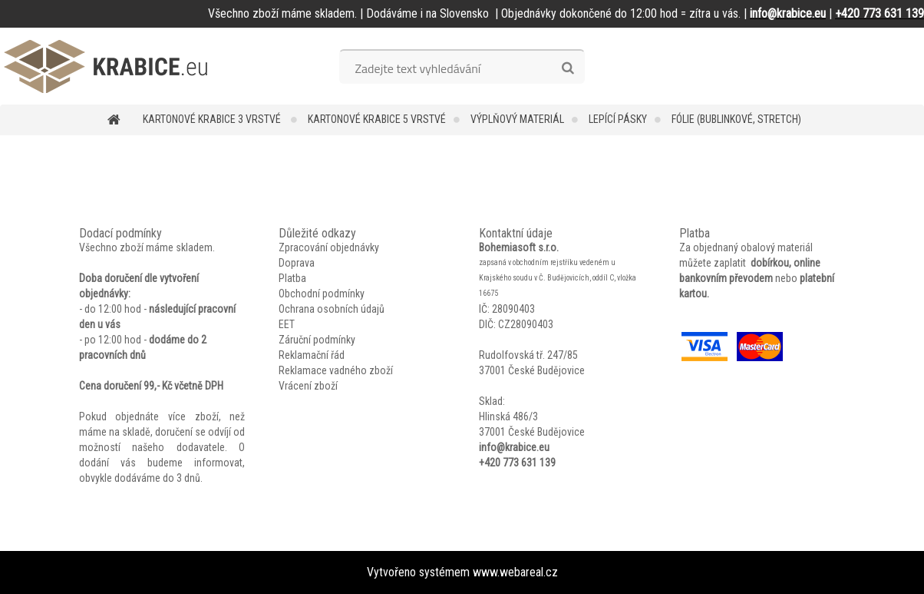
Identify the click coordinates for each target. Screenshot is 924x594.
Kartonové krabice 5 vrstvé (377, 119)
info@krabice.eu (514, 447)
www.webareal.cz (515, 572)
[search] (567, 68)
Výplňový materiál (517, 119)
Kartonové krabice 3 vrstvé (213, 119)
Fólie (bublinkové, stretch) (736, 119)
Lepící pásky (618, 119)
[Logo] (105, 66)
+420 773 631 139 (517, 462)
